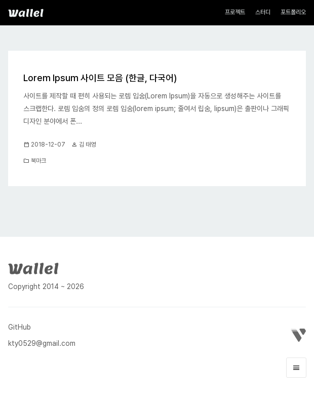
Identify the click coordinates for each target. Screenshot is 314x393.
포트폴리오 (293, 12)
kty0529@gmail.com (41, 343)
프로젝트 (235, 12)
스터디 (262, 12)
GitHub (19, 327)
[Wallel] (33, 267)
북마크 (38, 160)
